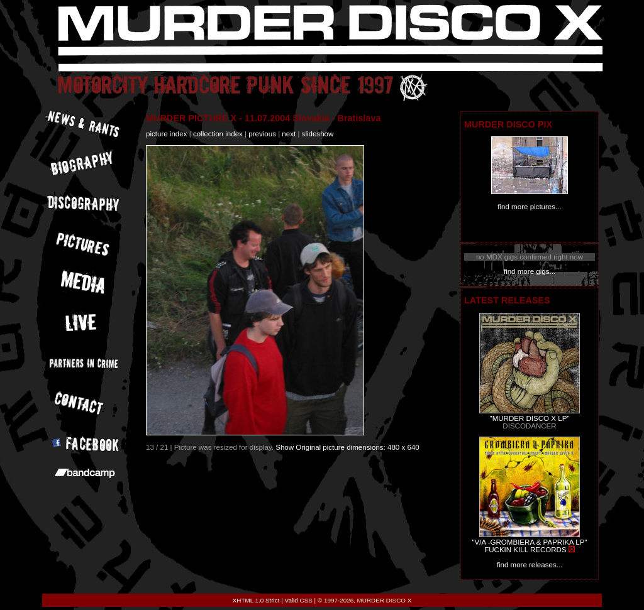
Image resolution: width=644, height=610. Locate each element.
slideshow (318, 134)
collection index (218, 134)
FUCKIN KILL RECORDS (525, 549)
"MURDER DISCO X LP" (530, 418)
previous (262, 134)
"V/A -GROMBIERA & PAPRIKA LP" (529, 542)
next (289, 134)
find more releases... (530, 565)
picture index (166, 134)
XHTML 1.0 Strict (256, 600)
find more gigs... (529, 271)
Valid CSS (299, 600)
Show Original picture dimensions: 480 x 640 (347, 447)
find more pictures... (529, 206)
